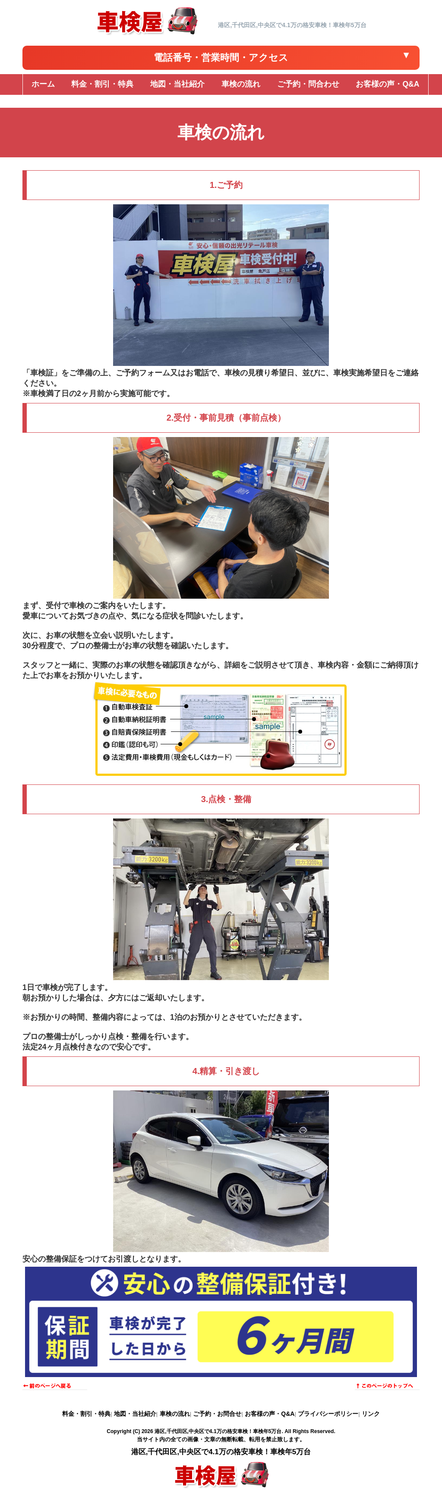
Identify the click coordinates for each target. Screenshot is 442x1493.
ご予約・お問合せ (217, 1413)
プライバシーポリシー (328, 1413)
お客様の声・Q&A (269, 1413)
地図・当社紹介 (135, 1413)
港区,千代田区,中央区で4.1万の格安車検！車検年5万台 (218, 1431)
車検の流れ (175, 1413)
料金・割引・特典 (86, 1413)
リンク (371, 1413)
